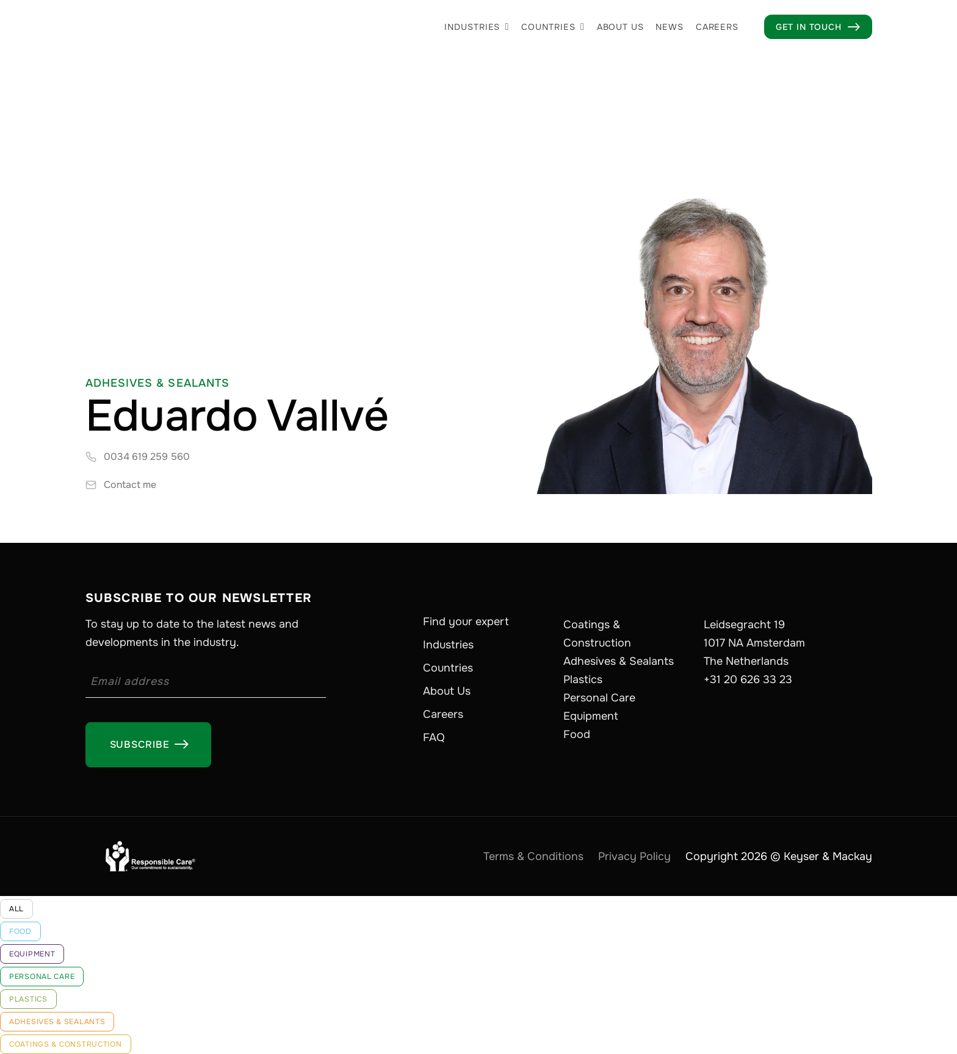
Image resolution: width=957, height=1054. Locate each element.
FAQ (434, 737)
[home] (177, 27)
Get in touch (818, 26)
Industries (472, 27)
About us (620, 26)
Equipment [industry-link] (32, 954)
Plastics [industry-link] (28, 999)
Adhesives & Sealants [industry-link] (57, 1022)
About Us (447, 691)
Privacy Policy (634, 856)
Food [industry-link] (20, 931)
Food (576, 734)
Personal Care (599, 697)
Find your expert (466, 621)
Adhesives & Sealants (618, 661)
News (669, 26)
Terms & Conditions (533, 856)
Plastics (582, 679)
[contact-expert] (120, 485)
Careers (717, 26)
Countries (548, 27)
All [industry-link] (16, 909)
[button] (476, 27)
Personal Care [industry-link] (41, 976)
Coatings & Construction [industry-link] (65, 1044)
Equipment (590, 716)
